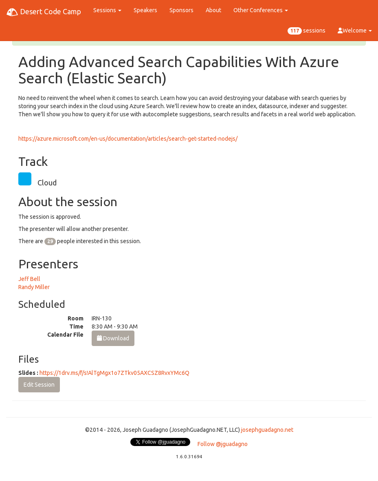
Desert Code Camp (43, 12)
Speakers (145, 10)
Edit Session (39, 384)
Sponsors (181, 10)
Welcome (355, 30)
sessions (306, 31)
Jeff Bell (29, 279)
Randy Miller (34, 287)
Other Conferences (260, 10)
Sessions (107, 10)
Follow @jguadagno (223, 444)
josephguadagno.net (267, 430)
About (213, 10)
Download (113, 338)
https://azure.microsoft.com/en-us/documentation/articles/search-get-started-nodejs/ (127, 138)
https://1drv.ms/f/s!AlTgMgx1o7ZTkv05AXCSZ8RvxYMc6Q (114, 373)
